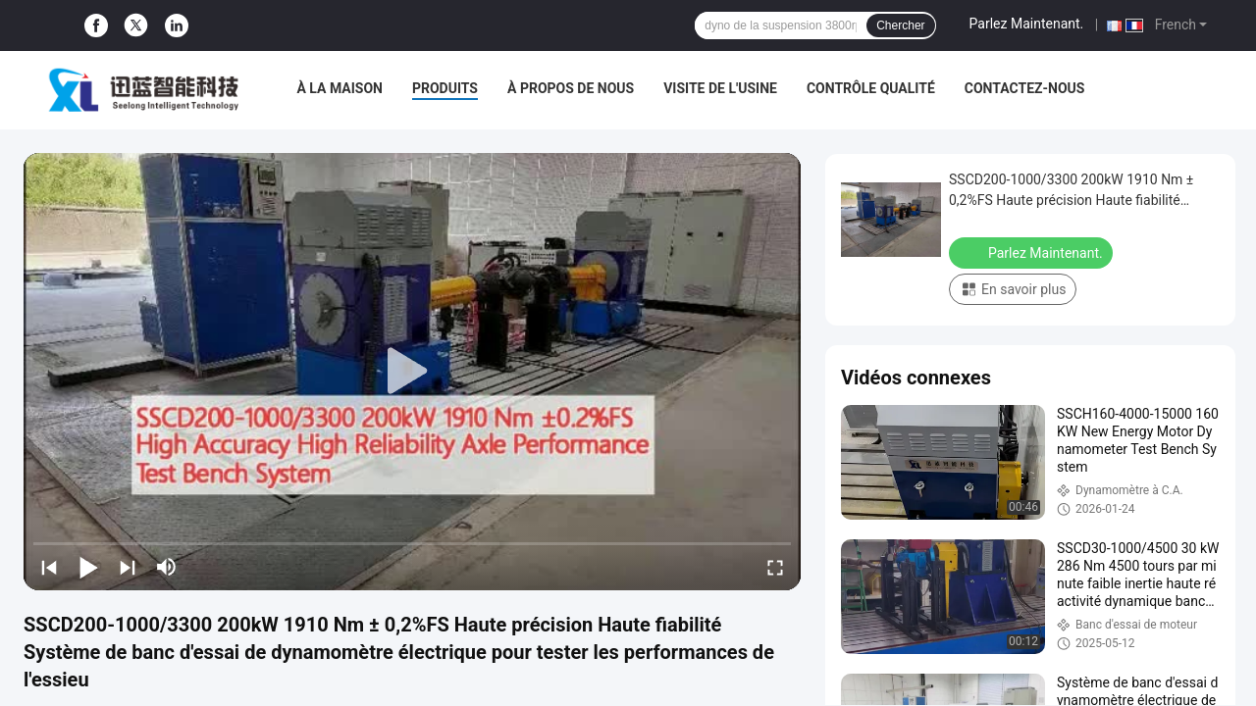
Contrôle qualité (871, 88)
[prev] (49, 566)
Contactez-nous (1025, 88)
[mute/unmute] (166, 566)
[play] (412, 371)
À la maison (339, 88)
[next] (127, 566)
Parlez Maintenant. (1026, 23)
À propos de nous (570, 88)
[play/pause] (88, 566)
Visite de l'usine (720, 88)
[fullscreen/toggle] (775, 566)
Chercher (900, 25)
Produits (445, 88)
